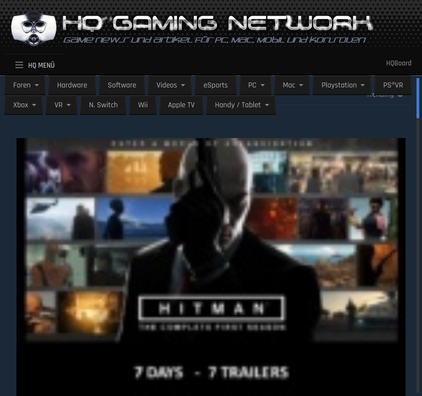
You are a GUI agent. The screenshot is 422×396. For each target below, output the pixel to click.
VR (58, 105)
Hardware (72, 85)
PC (252, 85)
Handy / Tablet (238, 105)
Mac (289, 85)
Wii (142, 105)
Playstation (339, 85)
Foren (22, 85)
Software (122, 85)
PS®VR (393, 85)
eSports (215, 85)
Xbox (20, 105)
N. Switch (103, 105)
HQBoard (399, 63)
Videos (167, 85)
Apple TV (181, 105)
